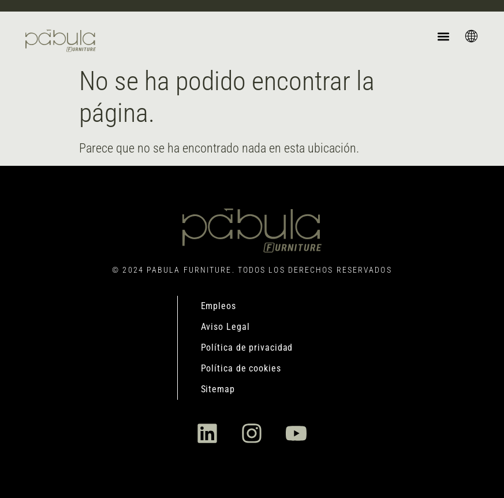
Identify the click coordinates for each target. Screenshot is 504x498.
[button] (443, 36)
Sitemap (218, 389)
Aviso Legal (225, 326)
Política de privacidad (247, 347)
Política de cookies (241, 368)
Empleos (218, 305)
